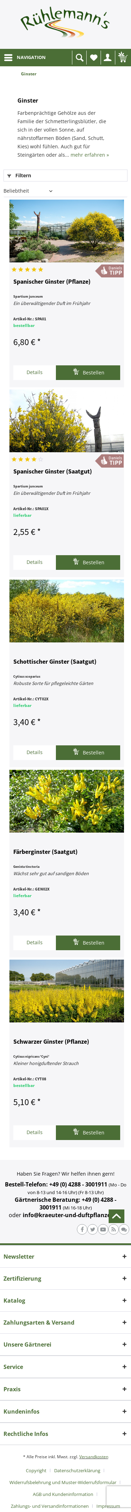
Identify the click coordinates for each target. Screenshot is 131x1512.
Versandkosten (93, 1457)
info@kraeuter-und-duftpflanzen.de (73, 1215)
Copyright (36, 1470)
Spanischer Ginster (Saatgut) (52, 471)
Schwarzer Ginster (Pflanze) (51, 1041)
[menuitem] (24, 58)
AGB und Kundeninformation (63, 1494)
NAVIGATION (25, 56)
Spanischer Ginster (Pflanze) (51, 281)
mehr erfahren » (90, 154)
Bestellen (88, 372)
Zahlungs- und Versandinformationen (50, 1506)
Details (35, 372)
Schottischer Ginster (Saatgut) (54, 661)
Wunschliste (95, 59)
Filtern (19, 175)
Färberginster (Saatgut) (45, 852)
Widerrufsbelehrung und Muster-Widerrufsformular (62, 1482)
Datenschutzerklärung (77, 1470)
